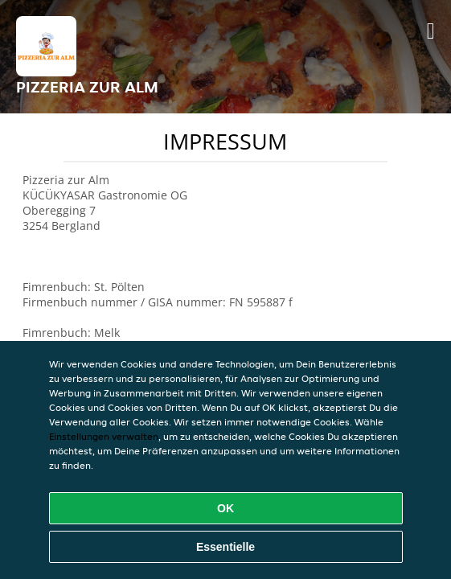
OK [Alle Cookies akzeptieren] (225, 508)
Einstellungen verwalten (103, 436)
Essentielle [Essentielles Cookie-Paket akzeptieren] (225, 546)
